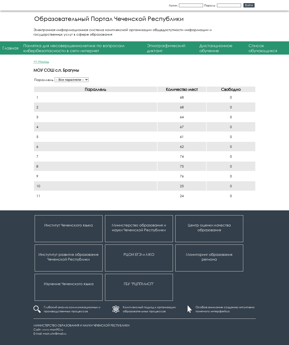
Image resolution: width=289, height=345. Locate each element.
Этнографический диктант (166, 48)
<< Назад (41, 61)
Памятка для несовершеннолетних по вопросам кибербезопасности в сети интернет (74, 48)
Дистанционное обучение (215, 48)
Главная (10, 47)
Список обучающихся (263, 48)
